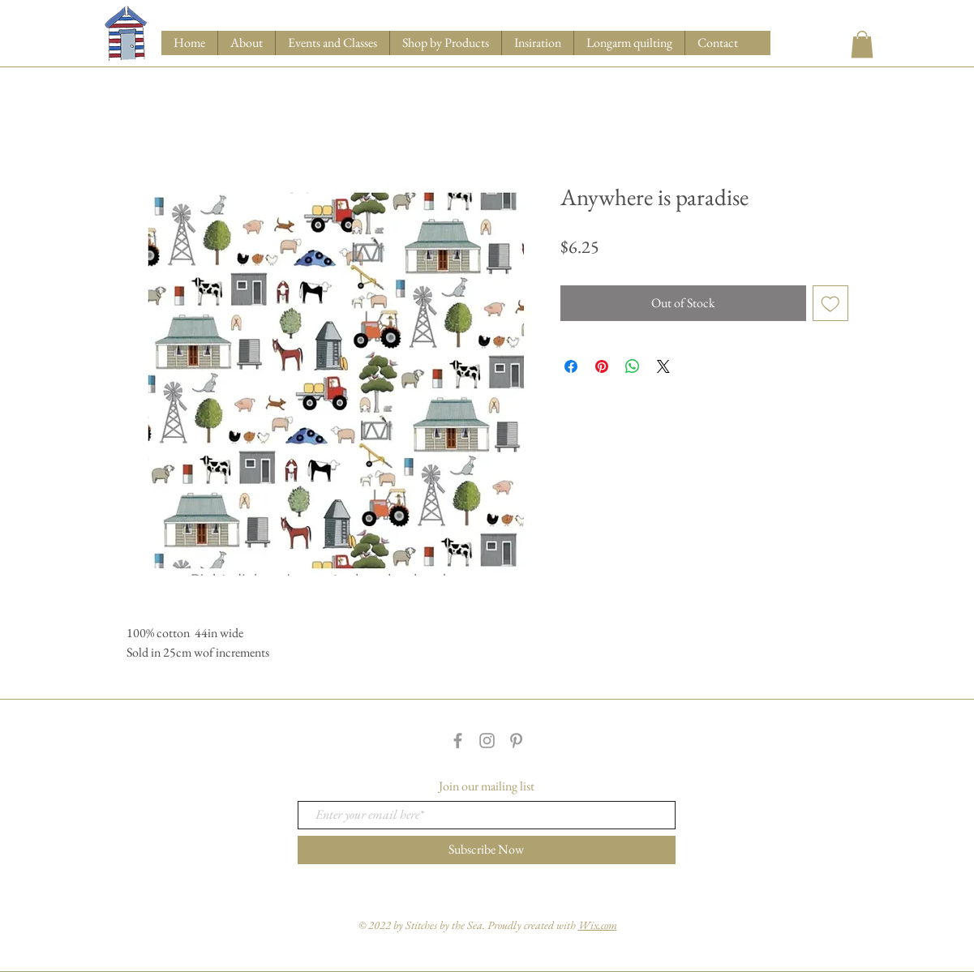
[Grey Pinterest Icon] (516, 740)
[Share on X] (663, 366)
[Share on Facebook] (571, 366)
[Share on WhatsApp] (632, 366)
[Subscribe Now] (487, 850)
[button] (445, 43)
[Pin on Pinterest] (601, 366)
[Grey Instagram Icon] (487, 740)
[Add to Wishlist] (830, 303)
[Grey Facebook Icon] (458, 740)
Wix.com (597, 925)
